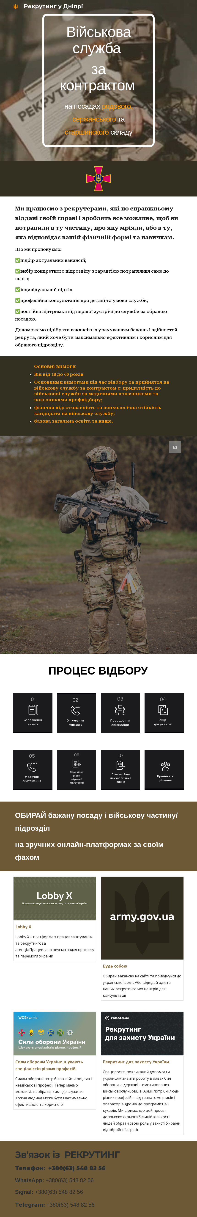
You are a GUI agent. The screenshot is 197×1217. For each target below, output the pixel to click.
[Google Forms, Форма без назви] (98, 544)
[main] (98, 80)
